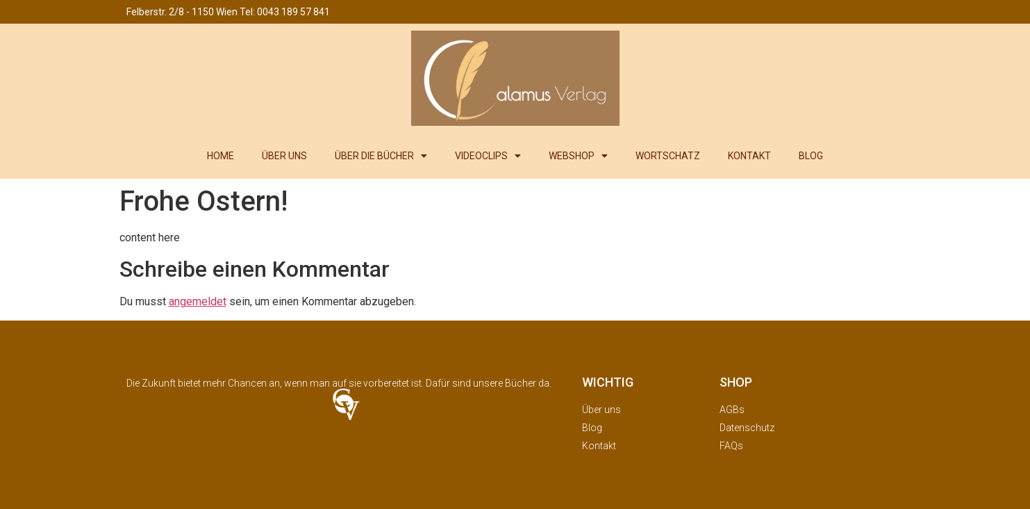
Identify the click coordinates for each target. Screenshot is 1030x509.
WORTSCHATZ (668, 155)
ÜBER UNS (284, 155)
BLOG (811, 155)
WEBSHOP (578, 156)
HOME (220, 155)
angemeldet (197, 301)
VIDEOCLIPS (488, 156)
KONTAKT (749, 155)
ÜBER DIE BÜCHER (381, 156)
